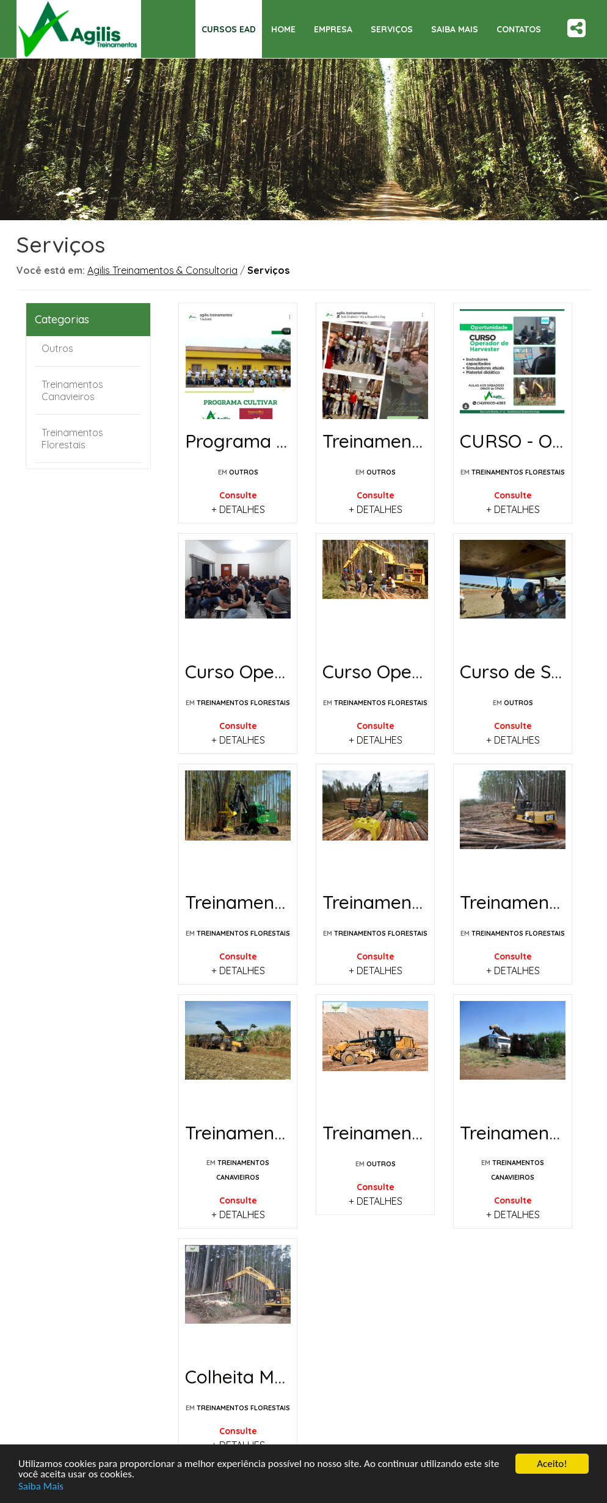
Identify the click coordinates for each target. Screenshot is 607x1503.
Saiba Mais (41, 1486)
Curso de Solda (524, 671)
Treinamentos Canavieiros (72, 390)
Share (576, 27)
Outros (57, 348)
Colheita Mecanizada (273, 1376)
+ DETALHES (238, 509)
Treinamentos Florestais (72, 438)
